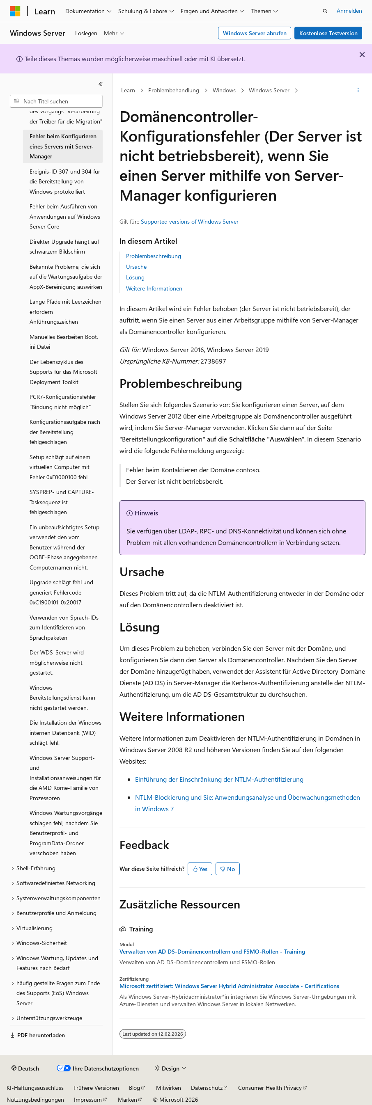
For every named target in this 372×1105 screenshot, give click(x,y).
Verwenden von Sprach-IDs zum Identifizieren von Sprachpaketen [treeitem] (64, 627)
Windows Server (269, 90)
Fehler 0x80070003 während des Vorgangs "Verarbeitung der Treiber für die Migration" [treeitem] (66, 111)
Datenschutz (207, 1087)
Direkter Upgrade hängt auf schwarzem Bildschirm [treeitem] (64, 247)
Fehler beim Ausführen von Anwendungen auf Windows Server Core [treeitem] (65, 216)
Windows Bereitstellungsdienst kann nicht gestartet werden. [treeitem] (62, 698)
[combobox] (56, 101)
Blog (134, 1087)
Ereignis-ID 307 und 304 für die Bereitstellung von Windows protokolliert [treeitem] (65, 181)
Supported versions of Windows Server (190, 221)
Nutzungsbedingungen (35, 1099)
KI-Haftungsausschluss (35, 1087)
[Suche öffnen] (325, 11)
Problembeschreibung (153, 256)
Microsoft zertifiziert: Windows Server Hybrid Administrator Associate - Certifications (229, 986)
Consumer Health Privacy (270, 1087)
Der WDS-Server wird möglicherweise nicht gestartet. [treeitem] (57, 662)
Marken (127, 1099)
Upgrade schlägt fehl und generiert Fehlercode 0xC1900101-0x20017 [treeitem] (61, 592)
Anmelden (349, 10)
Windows (224, 90)
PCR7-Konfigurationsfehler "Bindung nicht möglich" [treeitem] (63, 402)
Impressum (88, 1099)
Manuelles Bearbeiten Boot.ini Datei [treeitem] (64, 342)
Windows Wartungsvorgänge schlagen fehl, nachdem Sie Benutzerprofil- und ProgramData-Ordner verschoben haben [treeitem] (66, 833)
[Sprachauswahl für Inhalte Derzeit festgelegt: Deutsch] (25, 1068)
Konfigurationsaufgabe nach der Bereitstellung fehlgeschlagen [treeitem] (65, 432)
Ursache (136, 266)
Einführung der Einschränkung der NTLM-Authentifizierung (219, 779)
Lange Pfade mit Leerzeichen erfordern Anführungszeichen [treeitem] (65, 311)
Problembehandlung (173, 90)
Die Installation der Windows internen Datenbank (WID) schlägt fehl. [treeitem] (65, 732)
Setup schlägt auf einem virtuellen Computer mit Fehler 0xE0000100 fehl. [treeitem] (60, 467)
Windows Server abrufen (255, 33)
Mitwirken (168, 1087)
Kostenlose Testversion (328, 33)
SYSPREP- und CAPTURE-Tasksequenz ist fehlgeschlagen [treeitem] (62, 502)
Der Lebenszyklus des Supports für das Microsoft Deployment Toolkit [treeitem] (63, 372)
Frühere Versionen (96, 1087)
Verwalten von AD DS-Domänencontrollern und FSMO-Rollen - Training (212, 951)
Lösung (135, 277)
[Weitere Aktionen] (358, 90)
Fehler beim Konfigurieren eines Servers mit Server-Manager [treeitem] (63, 146)
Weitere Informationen (154, 288)
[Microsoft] (15, 11)
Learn (128, 90)
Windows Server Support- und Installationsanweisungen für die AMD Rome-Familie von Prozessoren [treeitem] (65, 778)
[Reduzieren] (100, 84)
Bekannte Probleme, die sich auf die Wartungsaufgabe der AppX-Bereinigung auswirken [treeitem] (66, 277)
